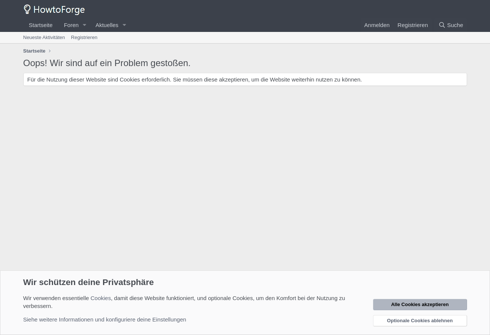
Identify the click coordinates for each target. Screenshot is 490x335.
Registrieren (84, 37)
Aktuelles (107, 25)
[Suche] (450, 25)
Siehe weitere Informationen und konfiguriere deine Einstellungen (105, 319)
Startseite (41, 25)
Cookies (101, 298)
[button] (84, 25)
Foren (71, 25)
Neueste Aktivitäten (44, 37)
